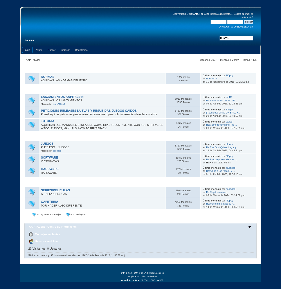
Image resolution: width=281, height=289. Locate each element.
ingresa (214, 14)
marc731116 (59, 104)
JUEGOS (47, 143)
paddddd (57, 151)
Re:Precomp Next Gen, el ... (221, 159)
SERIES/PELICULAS (55, 190)
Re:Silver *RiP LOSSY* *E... (221, 100)
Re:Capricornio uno (216, 192)
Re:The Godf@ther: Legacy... (222, 147)
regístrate (225, 14)
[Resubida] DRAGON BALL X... (223, 112)
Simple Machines (155, 273)
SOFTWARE (49, 157)
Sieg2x (229, 109)
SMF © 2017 (140, 273)
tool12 (229, 97)
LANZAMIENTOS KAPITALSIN (62, 97)
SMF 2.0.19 (126, 273)
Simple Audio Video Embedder (142, 276)
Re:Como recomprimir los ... (221, 124)
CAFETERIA (49, 201)
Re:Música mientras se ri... (220, 203)
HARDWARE (50, 169)
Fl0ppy (229, 75)
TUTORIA (47, 121)
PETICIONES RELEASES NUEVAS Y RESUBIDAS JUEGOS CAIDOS (89, 110)
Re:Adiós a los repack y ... (220, 171)
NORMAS (47, 77)
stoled (229, 121)
